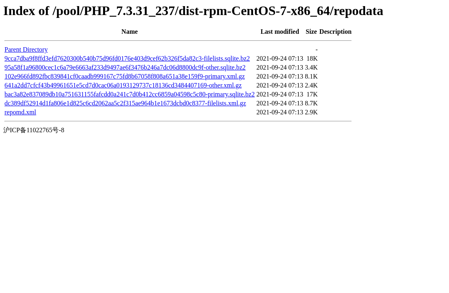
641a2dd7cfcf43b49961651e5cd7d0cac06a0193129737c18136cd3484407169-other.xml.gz (123, 85)
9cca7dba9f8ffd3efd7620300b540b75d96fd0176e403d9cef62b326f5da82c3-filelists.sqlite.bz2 (127, 58)
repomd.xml (20, 112)
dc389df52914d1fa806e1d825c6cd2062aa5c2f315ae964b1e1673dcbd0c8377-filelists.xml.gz (125, 103)
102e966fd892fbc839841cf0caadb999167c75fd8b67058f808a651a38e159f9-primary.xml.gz (124, 76)
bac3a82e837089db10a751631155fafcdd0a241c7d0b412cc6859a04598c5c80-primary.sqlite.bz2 (129, 94)
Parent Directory (26, 49)
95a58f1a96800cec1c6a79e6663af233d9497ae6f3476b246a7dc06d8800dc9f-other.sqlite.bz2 (125, 67)
